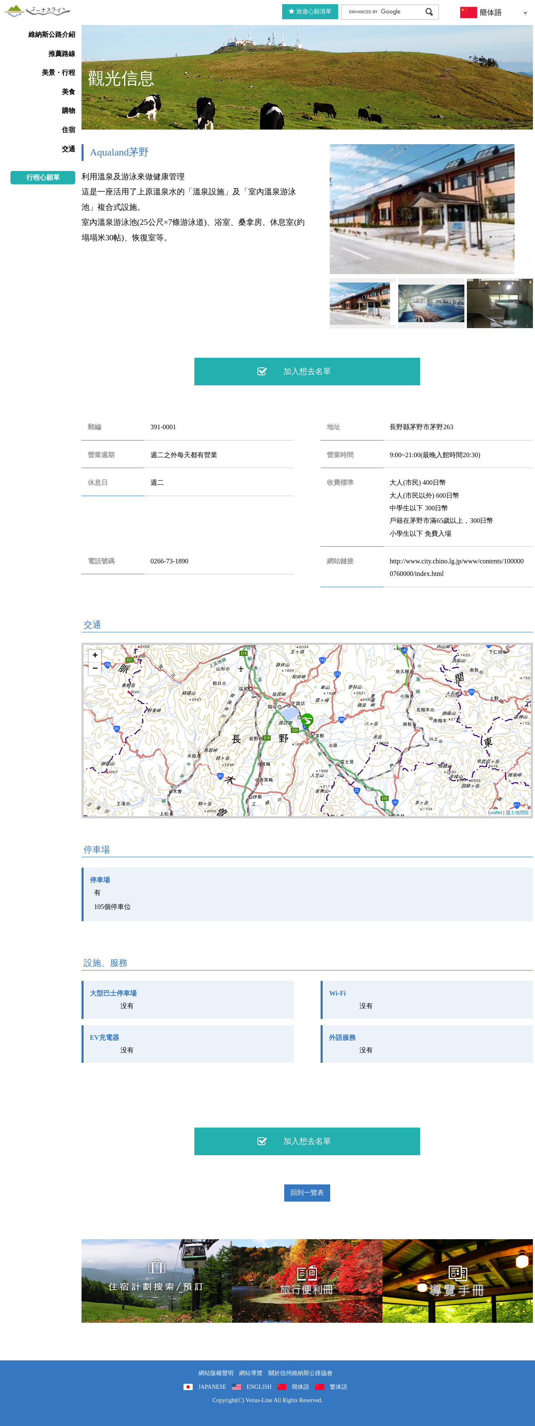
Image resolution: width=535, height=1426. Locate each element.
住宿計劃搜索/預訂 (157, 1281)
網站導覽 (250, 1373)
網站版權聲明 (216, 1373)
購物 (68, 110)
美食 (68, 91)
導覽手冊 (457, 1281)
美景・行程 (58, 72)
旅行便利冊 (307, 1281)
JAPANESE (212, 1387)
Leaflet (495, 812)
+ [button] (95, 656)
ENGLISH (259, 1387)
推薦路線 (61, 53)
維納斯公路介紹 (51, 34)
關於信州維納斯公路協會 (300, 1373)
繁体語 (338, 1387)
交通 (68, 149)
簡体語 (300, 1387)
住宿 (68, 129)
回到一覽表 (307, 1192)
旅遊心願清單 (310, 11)
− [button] (95, 669)
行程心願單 (43, 177)
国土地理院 (517, 812)
